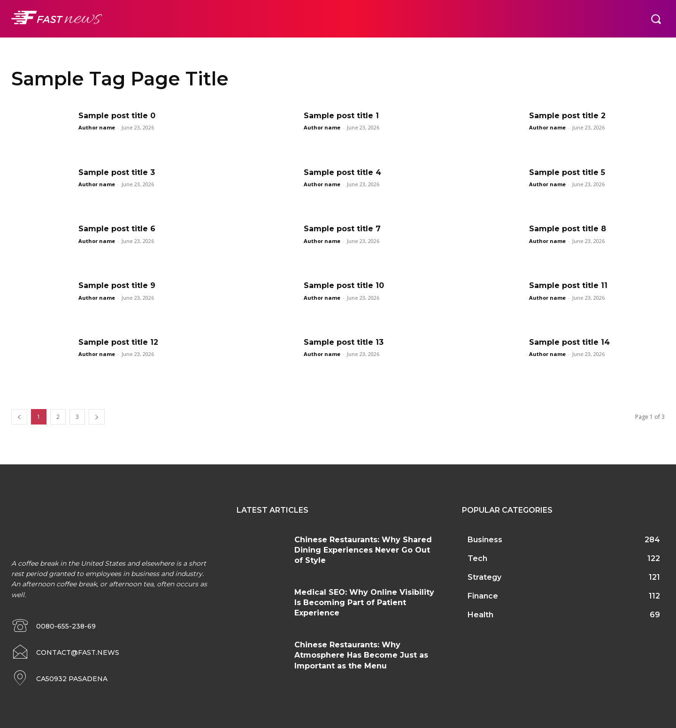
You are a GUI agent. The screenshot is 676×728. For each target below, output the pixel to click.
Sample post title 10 (344, 285)
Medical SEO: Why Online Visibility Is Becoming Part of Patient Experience (364, 603)
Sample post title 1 (341, 115)
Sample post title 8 (567, 228)
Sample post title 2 (567, 115)
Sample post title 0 (116, 115)
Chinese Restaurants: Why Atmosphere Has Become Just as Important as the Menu (361, 655)
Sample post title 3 (116, 172)
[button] (656, 19)
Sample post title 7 (342, 228)
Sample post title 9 (116, 285)
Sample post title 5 (567, 172)
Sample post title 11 (568, 285)
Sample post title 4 (342, 172)
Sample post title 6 (116, 228)
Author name (96, 127)
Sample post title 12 (118, 342)
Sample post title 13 (344, 342)
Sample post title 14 (569, 342)
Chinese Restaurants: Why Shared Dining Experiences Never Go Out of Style (363, 550)
